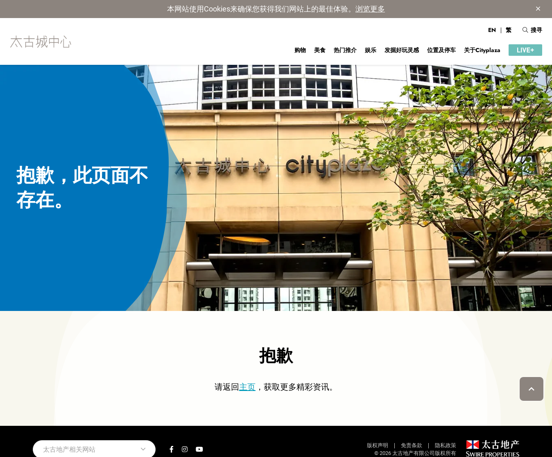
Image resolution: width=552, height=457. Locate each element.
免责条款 (411, 445)
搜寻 (532, 30)
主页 (247, 387)
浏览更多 (370, 9)
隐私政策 (445, 445)
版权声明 (377, 445)
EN (492, 30)
